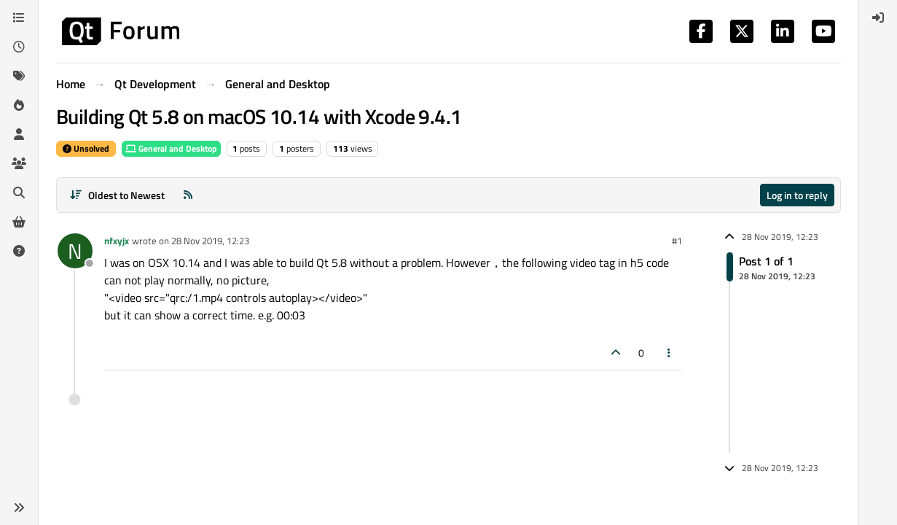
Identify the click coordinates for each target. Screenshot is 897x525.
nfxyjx (116, 240)
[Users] (19, 134)
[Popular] (19, 105)
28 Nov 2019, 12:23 (210, 240)
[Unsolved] (19, 250)
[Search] (19, 192)
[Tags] (19, 76)
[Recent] (19, 46)
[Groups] (19, 163)
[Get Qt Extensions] (19, 221)
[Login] (878, 17)
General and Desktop (171, 148)
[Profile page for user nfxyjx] (75, 250)
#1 (677, 240)
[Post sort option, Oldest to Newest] (117, 195)
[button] (19, 507)
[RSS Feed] (188, 195)
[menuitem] (878, 17)
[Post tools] (670, 352)
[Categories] (19, 17)
